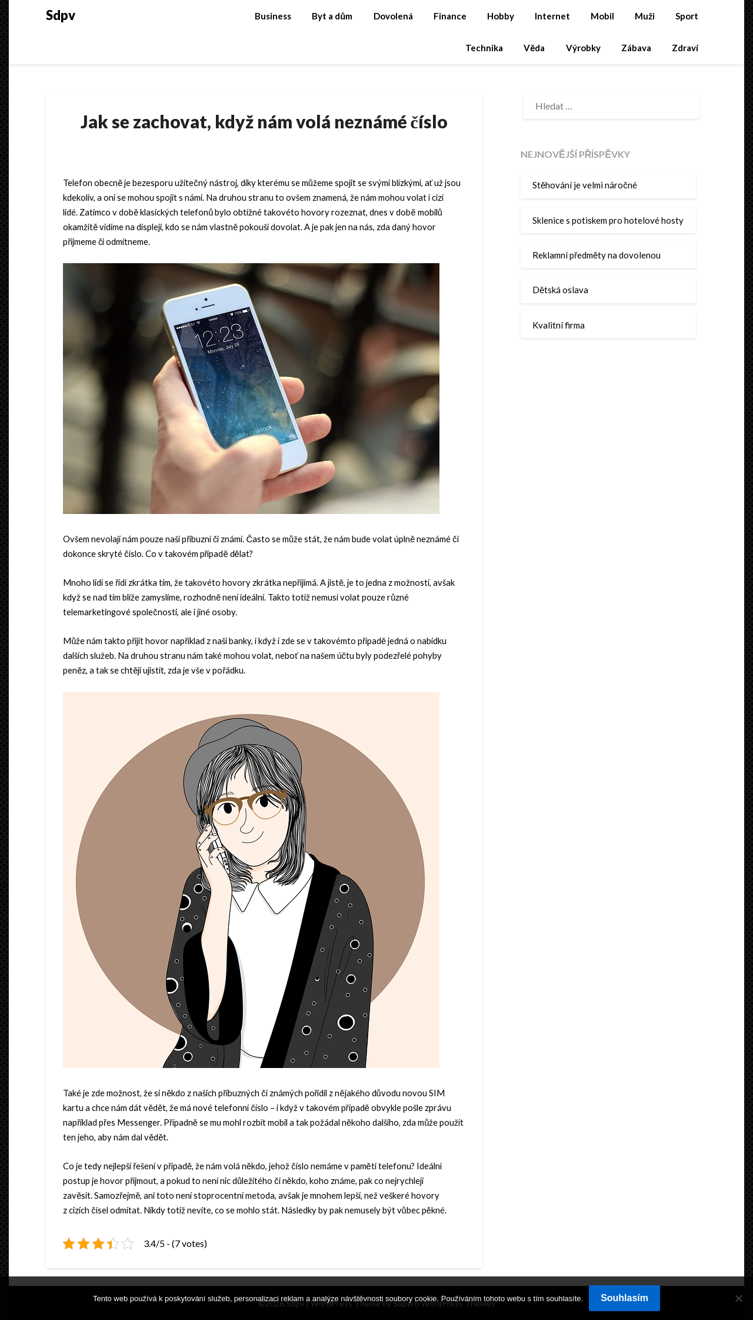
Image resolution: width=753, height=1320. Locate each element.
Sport (686, 16)
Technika (484, 47)
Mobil (602, 16)
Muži (645, 16)
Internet (552, 16)
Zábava (636, 47)
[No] (738, 1298)
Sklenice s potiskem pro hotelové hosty (608, 220)
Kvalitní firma (558, 325)
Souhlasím (624, 1298)
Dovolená (393, 16)
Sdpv (60, 15)
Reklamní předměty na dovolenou (596, 255)
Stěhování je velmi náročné (584, 185)
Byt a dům (332, 16)
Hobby (500, 16)
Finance (450, 16)
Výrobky (583, 47)
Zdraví (685, 47)
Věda (534, 47)
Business (273, 16)
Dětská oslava (560, 289)
